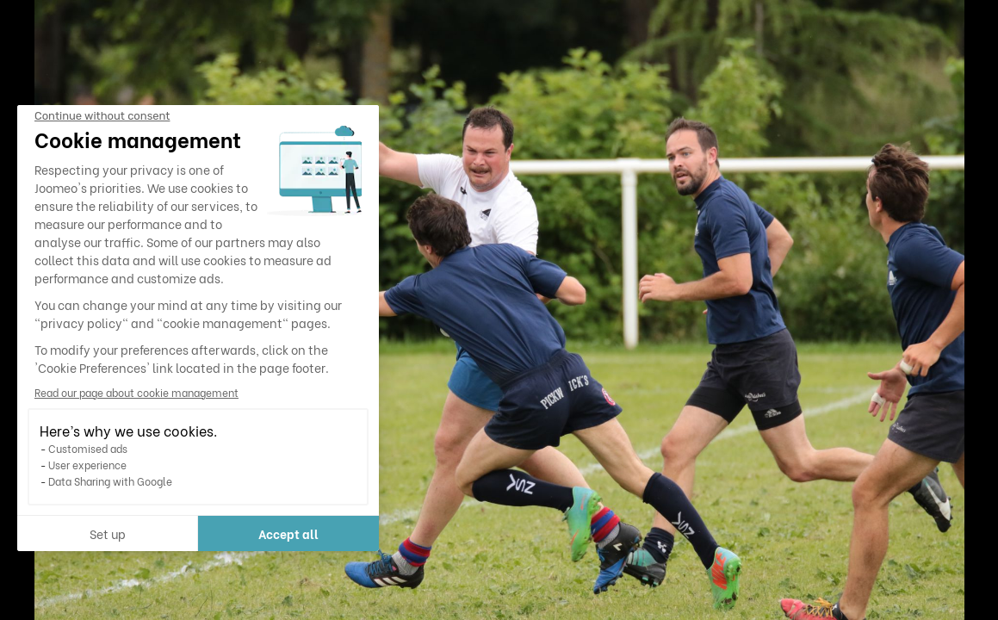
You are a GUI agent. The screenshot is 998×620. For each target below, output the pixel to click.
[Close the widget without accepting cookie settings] (102, 116)
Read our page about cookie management (136, 392)
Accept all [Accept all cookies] (288, 533)
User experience (87, 464)
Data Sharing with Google (110, 481)
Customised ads (87, 448)
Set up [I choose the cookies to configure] (108, 533)
